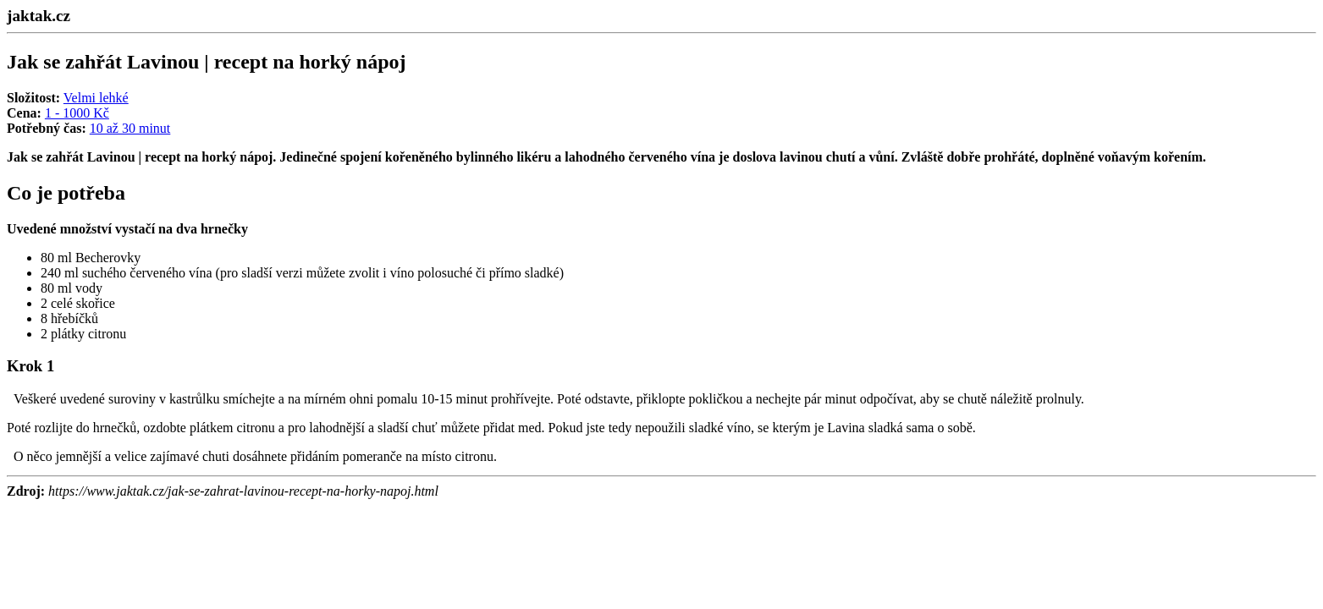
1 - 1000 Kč (77, 113)
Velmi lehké (96, 98)
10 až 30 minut (130, 128)
